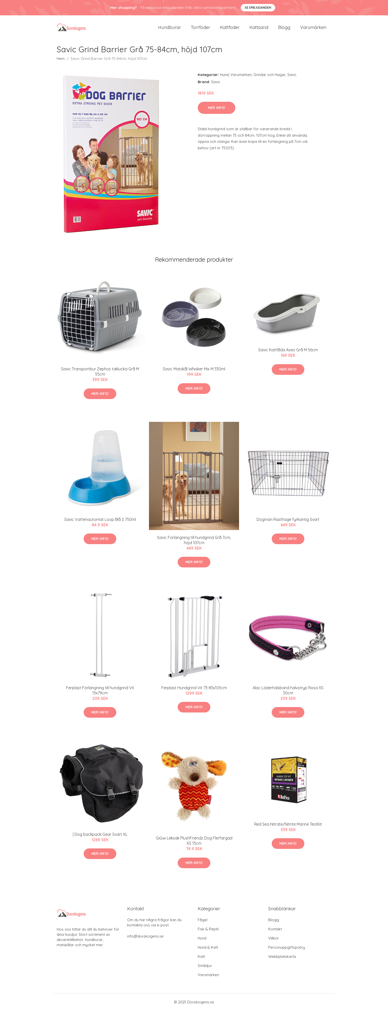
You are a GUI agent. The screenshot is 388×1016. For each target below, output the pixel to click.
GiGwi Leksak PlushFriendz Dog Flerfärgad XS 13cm (194, 846)
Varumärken (313, 30)
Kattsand (258, 30)
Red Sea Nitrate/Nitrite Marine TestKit (288, 829)
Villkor (273, 943)
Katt (201, 962)
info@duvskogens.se (145, 941)
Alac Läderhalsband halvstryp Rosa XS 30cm (288, 696)
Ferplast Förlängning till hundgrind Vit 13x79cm (100, 696)
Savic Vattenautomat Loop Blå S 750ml (100, 524)
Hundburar (169, 30)
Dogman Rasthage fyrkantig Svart (288, 524)
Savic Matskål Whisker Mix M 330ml (194, 374)
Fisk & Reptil (208, 934)
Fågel (202, 925)
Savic (291, 80)
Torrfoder (200, 30)
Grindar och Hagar (269, 80)
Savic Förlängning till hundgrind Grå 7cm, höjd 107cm (194, 545)
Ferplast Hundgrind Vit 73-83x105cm (194, 693)
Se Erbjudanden (258, 7)
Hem (61, 64)
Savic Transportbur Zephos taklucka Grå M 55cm (100, 377)
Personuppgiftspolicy (286, 952)
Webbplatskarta (282, 962)
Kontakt (275, 934)
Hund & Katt (208, 952)
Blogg (284, 30)
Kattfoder (230, 30)
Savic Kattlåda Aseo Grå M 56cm (288, 355)
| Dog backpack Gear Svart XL (100, 839)
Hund (224, 80)
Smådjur (205, 971)
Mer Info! (216, 113)
